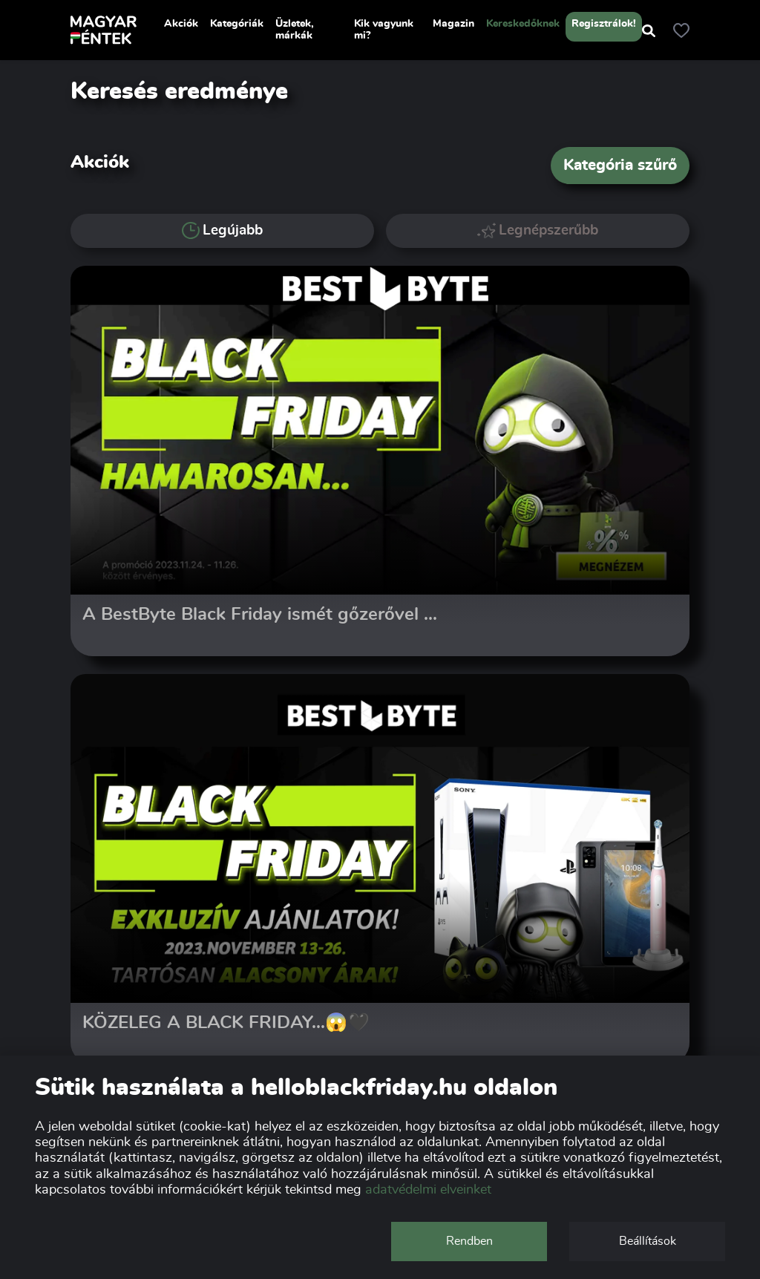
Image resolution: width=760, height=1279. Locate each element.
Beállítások (647, 1241)
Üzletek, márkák (294, 30)
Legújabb (222, 231)
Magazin (453, 24)
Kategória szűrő (620, 165)
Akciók (181, 24)
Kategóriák (236, 24)
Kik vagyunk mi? (383, 30)
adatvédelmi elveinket (428, 1190)
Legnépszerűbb (538, 230)
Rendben (469, 1241)
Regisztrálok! (603, 24)
